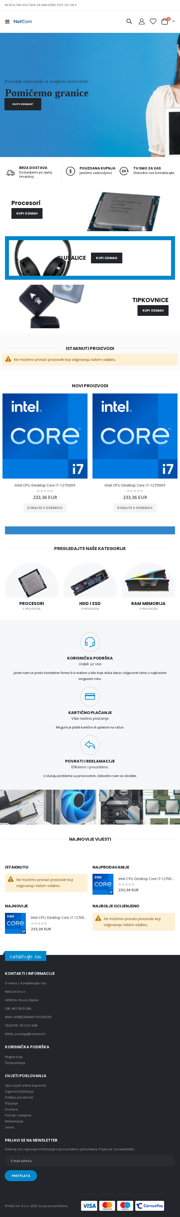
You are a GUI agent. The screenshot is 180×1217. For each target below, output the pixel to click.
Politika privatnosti (19, 1097)
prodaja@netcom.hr (30, 1034)
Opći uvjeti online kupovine (25, 1085)
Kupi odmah (27, 213)
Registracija (14, 1056)
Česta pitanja (15, 1062)
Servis (9, 1127)
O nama (11, 983)
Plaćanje (11, 1103)
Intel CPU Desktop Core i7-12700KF (44, 485)
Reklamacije (14, 1121)
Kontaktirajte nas (33, 983)
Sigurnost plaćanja (19, 1091)
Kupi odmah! (22, 104)
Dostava (11, 1109)
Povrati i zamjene (18, 1115)
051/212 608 (29, 1025)
